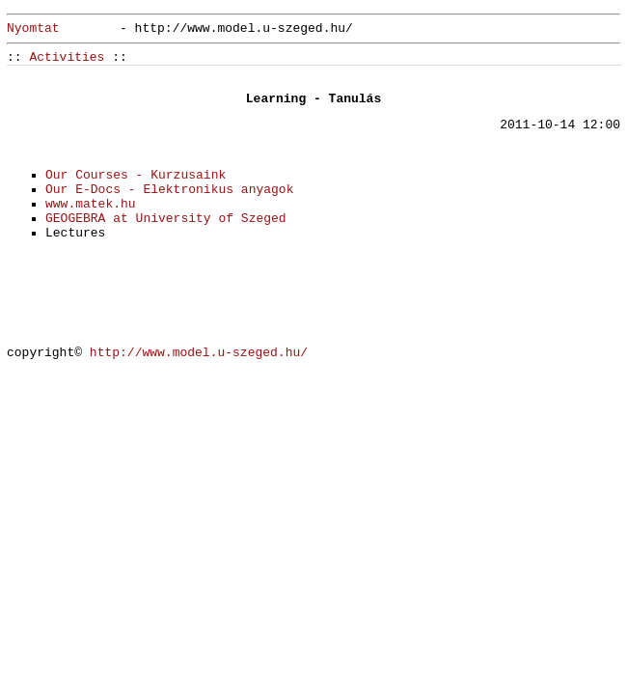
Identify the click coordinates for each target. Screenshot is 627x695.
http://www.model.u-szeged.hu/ (199, 353)
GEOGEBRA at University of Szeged (165, 218)
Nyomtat (33, 28)
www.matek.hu (90, 204)
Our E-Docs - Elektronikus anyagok (169, 189)
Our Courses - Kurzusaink (135, 175)
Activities (66, 57)
